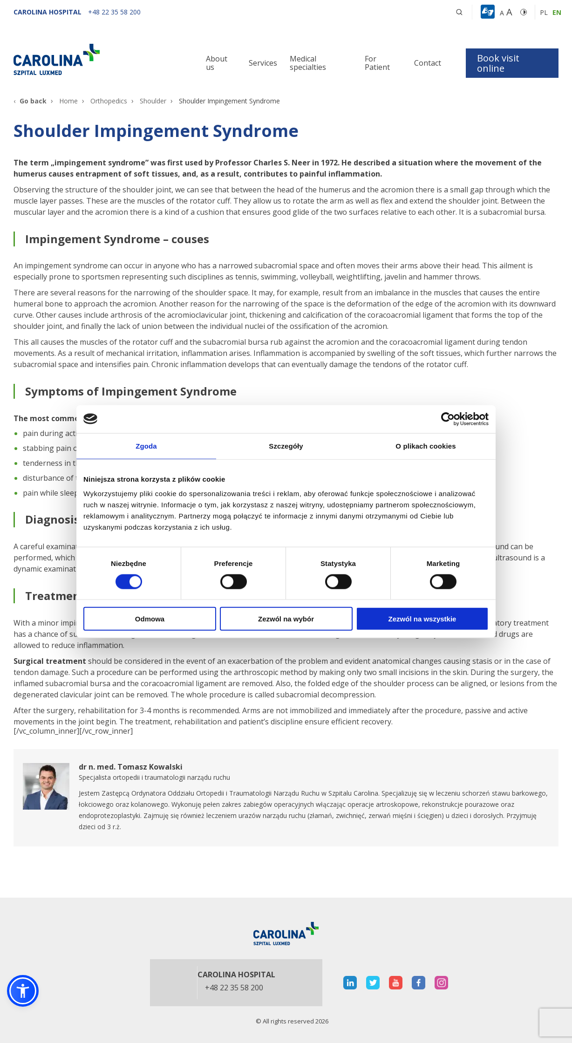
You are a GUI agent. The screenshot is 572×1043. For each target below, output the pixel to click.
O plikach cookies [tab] (425, 446)
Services (263, 63)
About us (216, 63)
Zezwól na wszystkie (422, 619)
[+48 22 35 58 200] (114, 11)
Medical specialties (308, 63)
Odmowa (149, 619)
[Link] (100, 59)
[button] (489, 12)
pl (544, 12)
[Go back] (30, 100)
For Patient (377, 63)
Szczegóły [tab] (286, 446)
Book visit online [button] (498, 63)
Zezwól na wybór (286, 619)
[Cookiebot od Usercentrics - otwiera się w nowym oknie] (448, 419)
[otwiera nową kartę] (286, 797)
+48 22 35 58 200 (234, 988)
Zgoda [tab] (146, 446)
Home (68, 100)
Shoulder (153, 100)
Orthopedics (108, 100)
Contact (427, 63)
